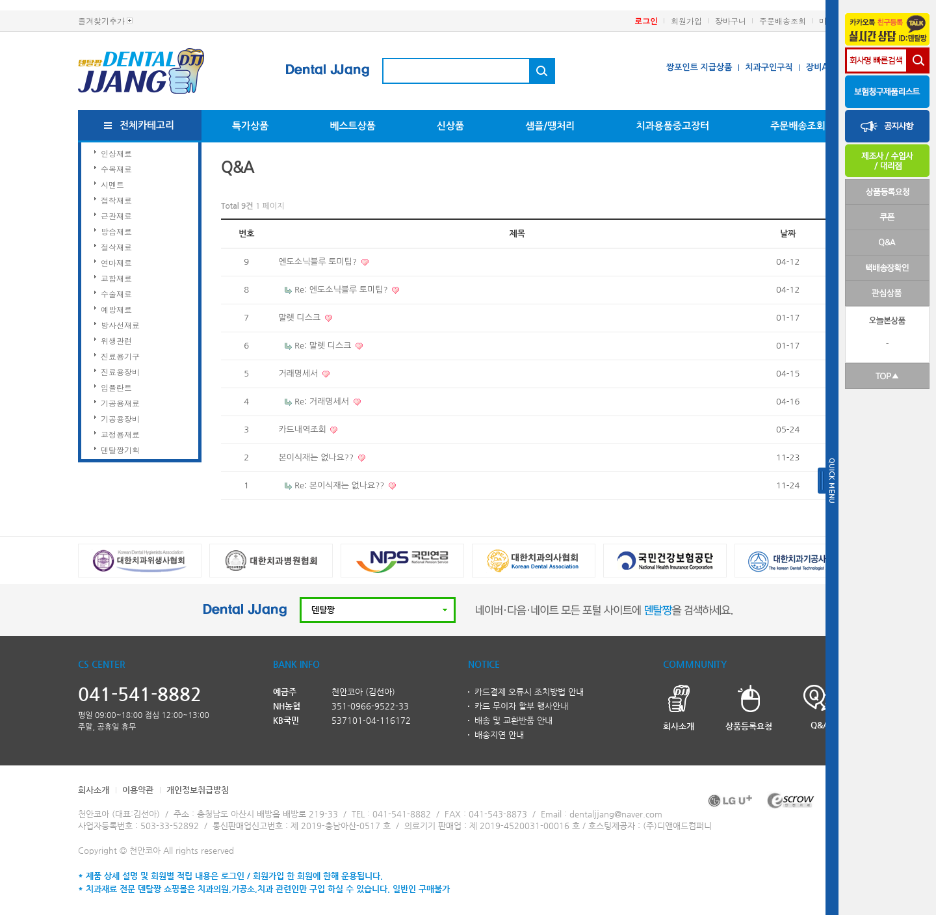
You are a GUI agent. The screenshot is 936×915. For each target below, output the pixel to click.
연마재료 (116, 262)
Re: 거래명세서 (323, 401)
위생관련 (116, 340)
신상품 (450, 126)
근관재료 (116, 215)
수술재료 (116, 293)
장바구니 (730, 20)
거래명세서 (299, 373)
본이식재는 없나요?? (317, 457)
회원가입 (686, 20)
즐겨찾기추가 (101, 20)
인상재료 (116, 153)
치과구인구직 (768, 67)
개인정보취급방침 (197, 790)
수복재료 (116, 168)
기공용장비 (120, 418)
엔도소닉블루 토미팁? (318, 262)
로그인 (646, 20)
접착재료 (116, 200)
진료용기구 (120, 356)
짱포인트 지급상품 (699, 67)
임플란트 (116, 387)
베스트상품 (353, 126)
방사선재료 (120, 324)
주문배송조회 (782, 20)
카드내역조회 (303, 429)
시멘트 (112, 184)
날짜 (788, 234)
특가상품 (250, 126)
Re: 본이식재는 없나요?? (340, 485)
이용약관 (137, 790)
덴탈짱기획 (120, 449)
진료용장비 (120, 371)
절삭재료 (116, 246)
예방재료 (116, 309)
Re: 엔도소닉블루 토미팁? (342, 289)
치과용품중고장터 (672, 126)
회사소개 (93, 790)
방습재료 (116, 231)
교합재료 (116, 278)
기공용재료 (120, 402)
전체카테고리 (147, 125)
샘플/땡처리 (550, 126)
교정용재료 (120, 434)
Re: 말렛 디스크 (324, 345)
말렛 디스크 (300, 317)
